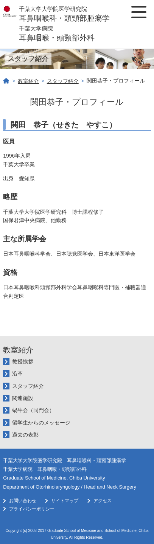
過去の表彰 (25, 435)
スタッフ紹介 (63, 81)
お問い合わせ (22, 500)
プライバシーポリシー (31, 509)
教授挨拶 (22, 362)
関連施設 (22, 398)
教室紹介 (28, 81)
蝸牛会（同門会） (33, 410)
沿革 (17, 374)
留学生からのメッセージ (41, 423)
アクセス (102, 500)
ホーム (6, 81)
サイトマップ (64, 500)
